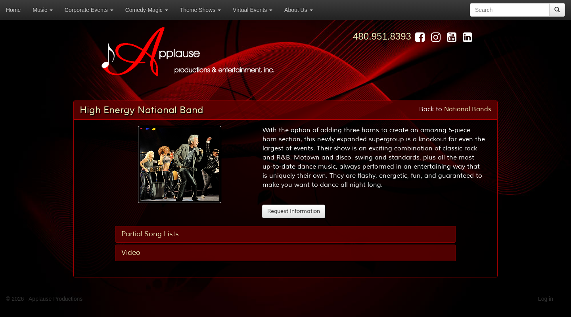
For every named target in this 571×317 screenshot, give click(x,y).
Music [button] (42, 10)
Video (130, 252)
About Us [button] (298, 10)
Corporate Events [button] (89, 10)
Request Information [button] (293, 211)
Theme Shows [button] (200, 10)
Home (13, 10)
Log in (545, 299)
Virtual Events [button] (252, 10)
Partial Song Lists (150, 234)
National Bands (467, 109)
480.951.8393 (382, 36)
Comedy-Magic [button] (146, 10)
